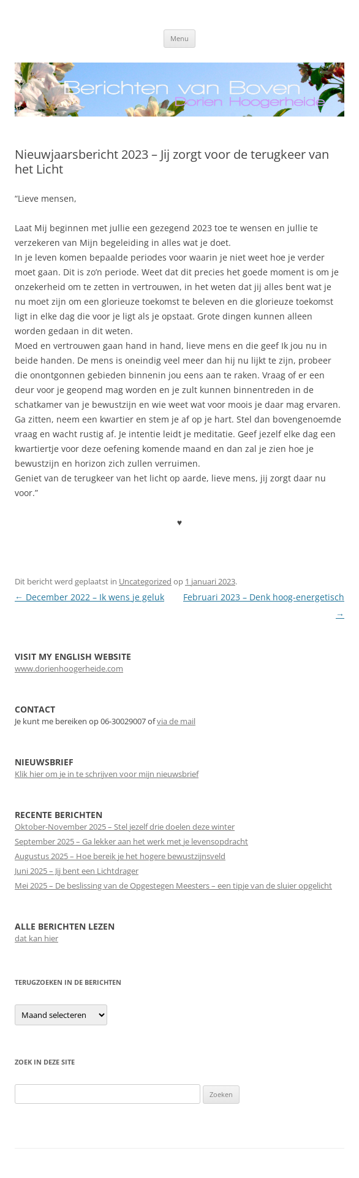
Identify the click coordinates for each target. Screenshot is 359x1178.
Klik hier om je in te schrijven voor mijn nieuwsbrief (106, 773)
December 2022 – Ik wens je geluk (89, 597)
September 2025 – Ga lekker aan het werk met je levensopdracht (131, 841)
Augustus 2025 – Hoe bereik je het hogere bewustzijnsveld (120, 856)
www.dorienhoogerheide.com (69, 668)
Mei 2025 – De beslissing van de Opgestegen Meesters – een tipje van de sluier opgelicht (173, 885)
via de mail (176, 721)
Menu (179, 38)
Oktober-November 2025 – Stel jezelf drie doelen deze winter (125, 826)
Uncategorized (145, 581)
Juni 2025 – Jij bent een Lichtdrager (76, 870)
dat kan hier (36, 938)
